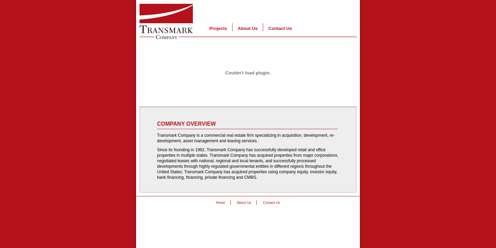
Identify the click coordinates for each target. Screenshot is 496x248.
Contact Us (280, 28)
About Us (248, 28)
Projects (218, 28)
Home (220, 203)
